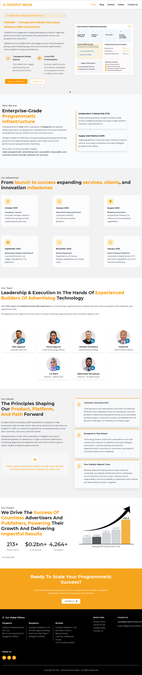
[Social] (4, 658)
